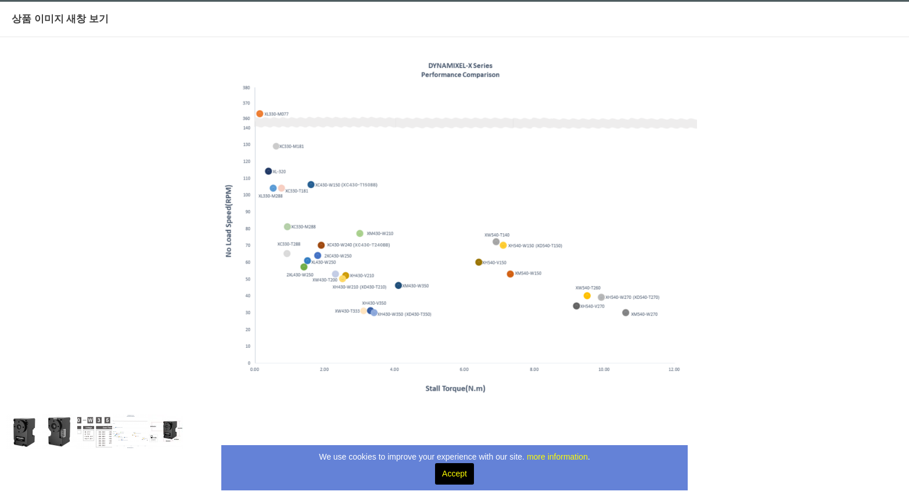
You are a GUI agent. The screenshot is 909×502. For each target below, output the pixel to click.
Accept (454, 473)
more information (557, 456)
